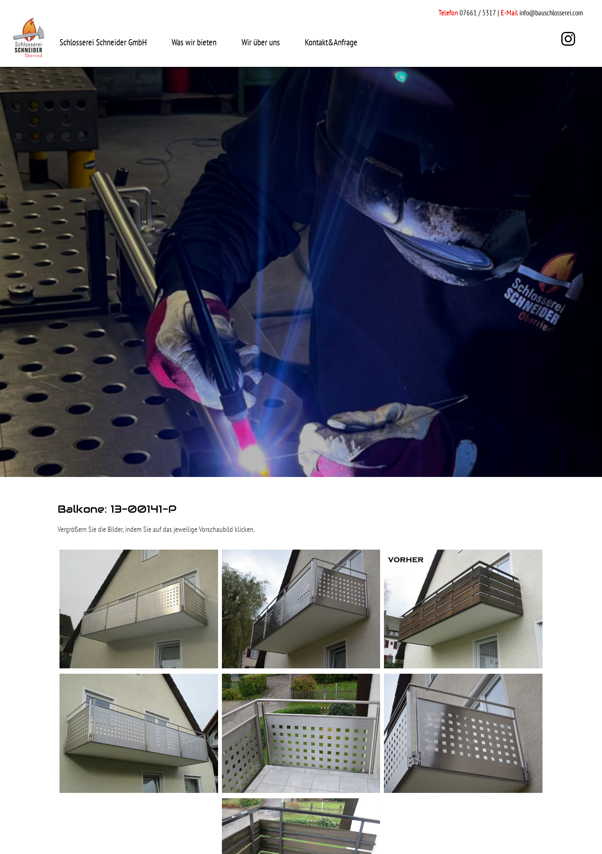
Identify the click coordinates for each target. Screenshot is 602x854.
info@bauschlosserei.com (551, 12)
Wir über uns (260, 42)
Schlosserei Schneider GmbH (103, 42)
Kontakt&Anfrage (331, 42)
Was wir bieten (194, 42)
